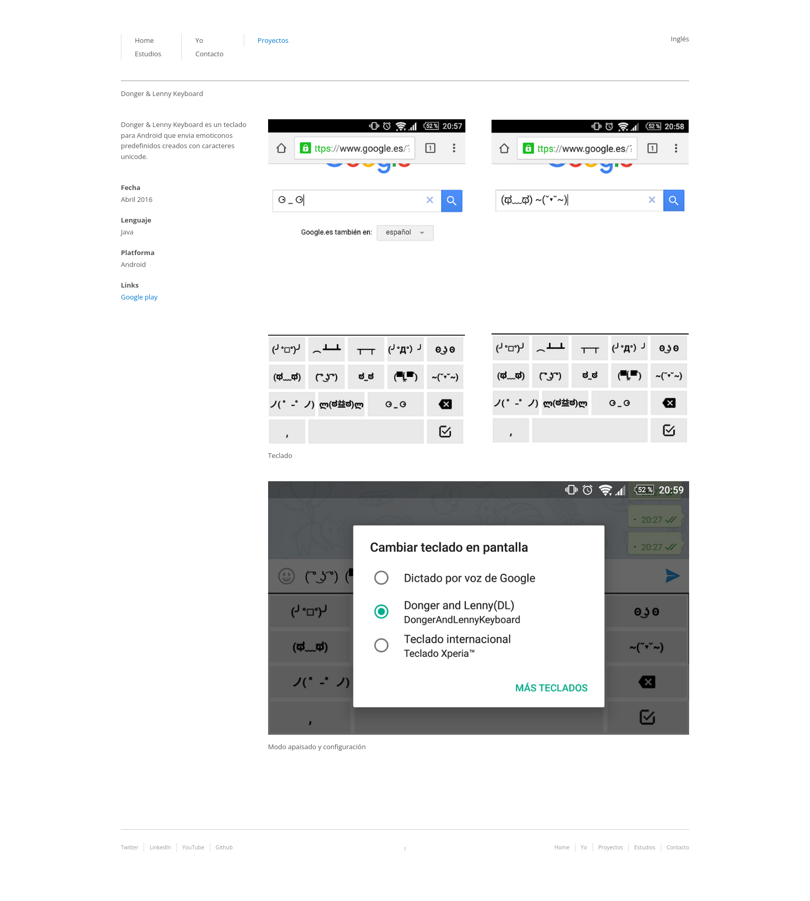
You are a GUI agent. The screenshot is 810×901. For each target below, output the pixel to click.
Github (223, 847)
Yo (199, 40)
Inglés (680, 38)
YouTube (193, 847)
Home (144, 40)
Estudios (148, 53)
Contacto (209, 53)
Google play (139, 297)
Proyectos (273, 40)
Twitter (129, 847)
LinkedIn (160, 847)
